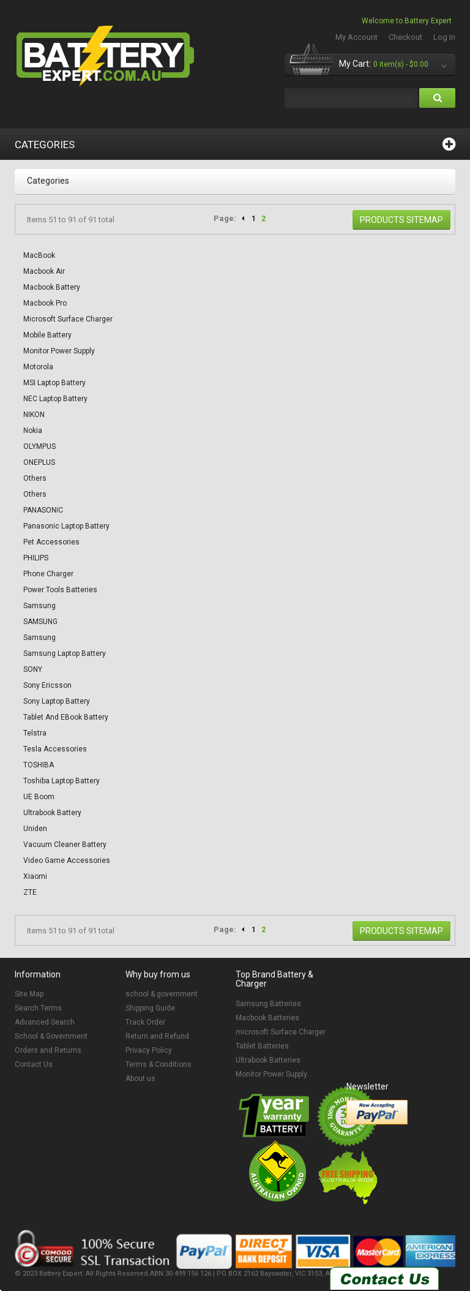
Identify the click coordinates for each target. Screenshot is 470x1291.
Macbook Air (44, 271)
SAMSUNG (40, 621)
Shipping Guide (150, 1008)
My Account (356, 37)
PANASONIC (43, 510)
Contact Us (34, 1064)
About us (140, 1078)
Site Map (29, 994)
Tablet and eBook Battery (65, 717)
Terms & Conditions (158, 1064)
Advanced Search (45, 1022)
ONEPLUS (39, 462)
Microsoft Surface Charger (68, 319)
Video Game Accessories (66, 860)
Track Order (145, 1022)
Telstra (35, 733)
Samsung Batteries (268, 1003)
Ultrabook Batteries (268, 1060)
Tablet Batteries (262, 1046)
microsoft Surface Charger (281, 1032)
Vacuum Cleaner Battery (64, 844)
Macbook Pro (45, 303)
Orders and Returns (48, 1050)
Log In (444, 37)
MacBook (39, 255)
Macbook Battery (51, 287)
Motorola (38, 367)
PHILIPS (35, 558)
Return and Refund (157, 1036)
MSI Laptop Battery (54, 382)
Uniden (35, 828)
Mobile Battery (47, 335)
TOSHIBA (38, 765)
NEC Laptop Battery (55, 398)
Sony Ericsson (47, 685)
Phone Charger (48, 574)
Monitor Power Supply (59, 351)
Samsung (39, 605)
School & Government (51, 1036)
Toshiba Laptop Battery (61, 781)
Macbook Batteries (267, 1018)
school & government (161, 994)
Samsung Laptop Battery (64, 653)
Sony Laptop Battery (56, 701)
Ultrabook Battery (52, 812)
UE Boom (38, 796)
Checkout (405, 37)
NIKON (34, 414)
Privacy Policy (148, 1050)
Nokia (32, 430)
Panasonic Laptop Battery (66, 526)
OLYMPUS (39, 446)
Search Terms (38, 1008)
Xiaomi (35, 876)
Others (35, 478)
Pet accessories (51, 542)
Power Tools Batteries (60, 589)
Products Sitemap (401, 220)
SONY (32, 669)
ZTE (30, 892)
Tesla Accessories (55, 749)
